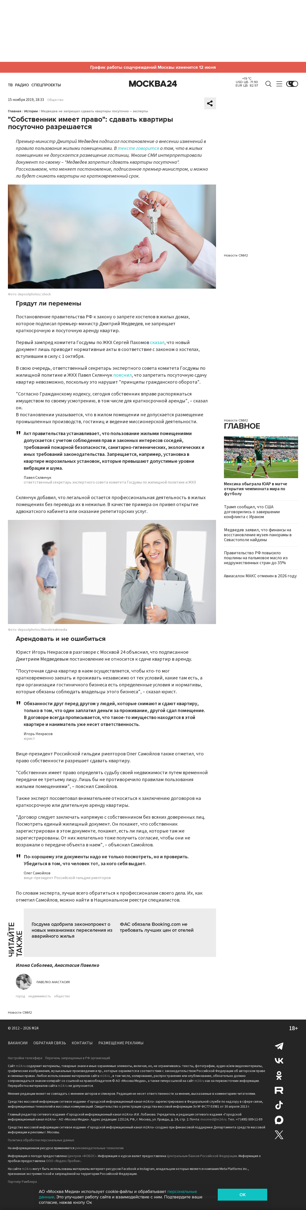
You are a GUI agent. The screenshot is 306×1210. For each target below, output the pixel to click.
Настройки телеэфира (25, 1058)
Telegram (279, 1046)
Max (279, 1120)
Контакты (82, 1043)
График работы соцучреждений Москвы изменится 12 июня (153, 67)
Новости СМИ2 (20, 1012)
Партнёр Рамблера (22, 1181)
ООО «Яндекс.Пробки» (63, 1161)
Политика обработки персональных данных (41, 1140)
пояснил (122, 375)
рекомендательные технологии (99, 1148)
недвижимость (39, 996)
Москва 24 (153, 84)
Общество (55, 99)
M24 (35, 1028)
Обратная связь (49, 1043)
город (20, 996)
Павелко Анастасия (53, 982)
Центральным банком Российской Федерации (202, 1156)
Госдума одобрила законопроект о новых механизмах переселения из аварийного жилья (72, 930)
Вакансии (18, 1043)
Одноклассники (279, 1075)
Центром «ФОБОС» (81, 1156)
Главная (14, 111)
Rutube (279, 1090)
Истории (31, 111)
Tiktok (279, 1105)
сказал (157, 342)
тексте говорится (138, 148)
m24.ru (21, 1066)
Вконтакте (279, 1061)
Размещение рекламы (121, 1043)
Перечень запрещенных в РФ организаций (77, 1058)
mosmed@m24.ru (213, 1119)
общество (62, 996)
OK (243, 1194)
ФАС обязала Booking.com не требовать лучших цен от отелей (157, 927)
